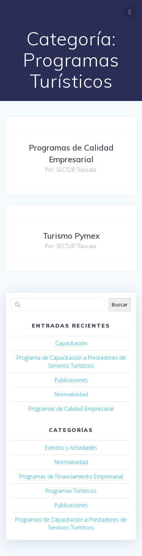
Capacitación (71, 343)
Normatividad (71, 394)
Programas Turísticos (71, 490)
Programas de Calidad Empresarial (71, 408)
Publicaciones (71, 380)
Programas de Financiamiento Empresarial (71, 476)
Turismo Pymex (71, 236)
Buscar (120, 304)
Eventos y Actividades (71, 447)
